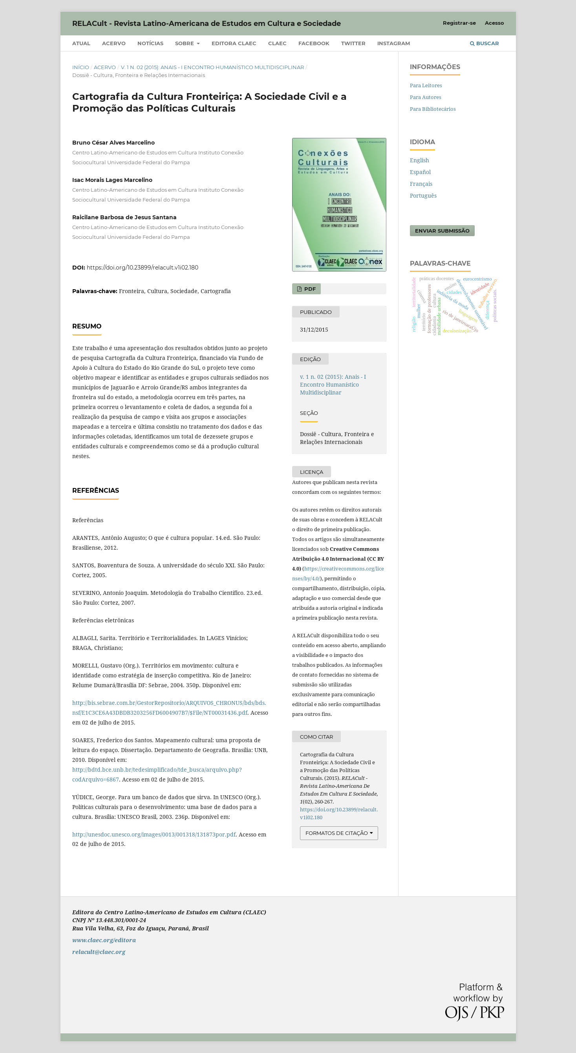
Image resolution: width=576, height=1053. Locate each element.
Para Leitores (426, 85)
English (419, 160)
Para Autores (425, 97)
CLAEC (277, 43)
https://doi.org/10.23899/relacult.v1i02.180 (142, 267)
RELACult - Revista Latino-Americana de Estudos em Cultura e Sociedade (206, 23)
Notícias (150, 43)
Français (421, 183)
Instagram (393, 43)
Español (420, 172)
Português (423, 195)
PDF (309, 289)
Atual (81, 43)
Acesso (494, 23)
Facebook (313, 43)
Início (80, 67)
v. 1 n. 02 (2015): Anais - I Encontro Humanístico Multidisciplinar (212, 67)
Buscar (484, 43)
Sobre (185, 43)
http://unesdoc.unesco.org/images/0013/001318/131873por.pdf (154, 834)
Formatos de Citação (336, 833)
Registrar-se (459, 23)
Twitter (353, 43)
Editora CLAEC (234, 43)
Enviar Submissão (442, 230)
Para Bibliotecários (433, 108)
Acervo (114, 43)
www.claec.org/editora (104, 940)
